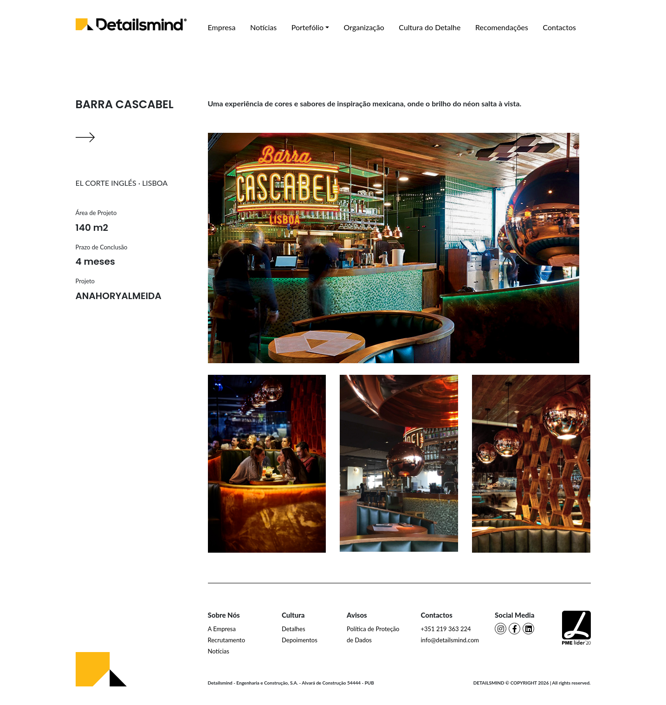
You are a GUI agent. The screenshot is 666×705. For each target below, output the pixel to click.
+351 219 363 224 (446, 629)
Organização (364, 27)
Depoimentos (299, 640)
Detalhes (293, 629)
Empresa (222, 27)
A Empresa (222, 629)
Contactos (559, 27)
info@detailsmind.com (450, 640)
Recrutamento (227, 640)
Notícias (263, 27)
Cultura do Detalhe (429, 27)
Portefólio (307, 27)
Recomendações (501, 27)
